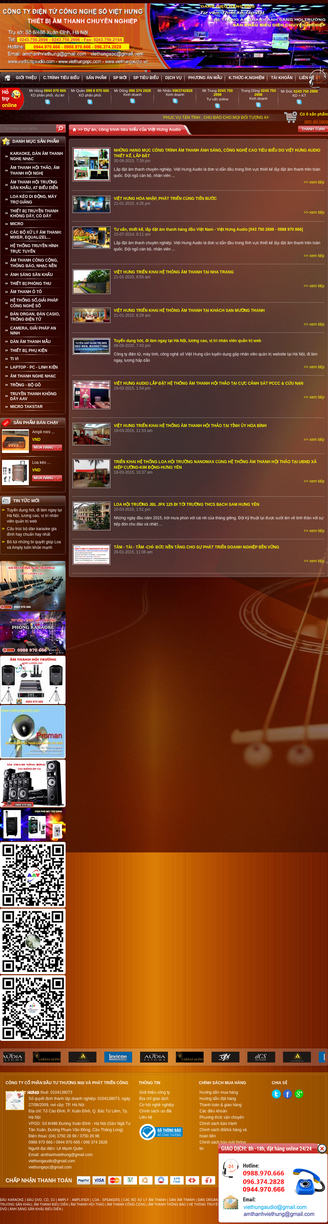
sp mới (120, 77)
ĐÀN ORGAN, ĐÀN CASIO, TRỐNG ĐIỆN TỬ (35, 317)
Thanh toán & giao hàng (220, 1105)
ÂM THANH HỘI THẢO (87, 1204)
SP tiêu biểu (145, 77)
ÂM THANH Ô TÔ (26, 292)
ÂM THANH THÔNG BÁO (167, 1204)
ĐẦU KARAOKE (12, 1200)
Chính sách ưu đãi (155, 1111)
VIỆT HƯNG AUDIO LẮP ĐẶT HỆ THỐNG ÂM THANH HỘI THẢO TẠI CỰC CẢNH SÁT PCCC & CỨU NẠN (208, 383)
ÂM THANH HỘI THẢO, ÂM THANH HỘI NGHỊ (34, 170)
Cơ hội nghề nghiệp (156, 1105)
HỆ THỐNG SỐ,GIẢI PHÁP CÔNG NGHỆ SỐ (34, 303)
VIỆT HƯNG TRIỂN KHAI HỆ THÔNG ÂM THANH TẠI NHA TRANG (174, 272)
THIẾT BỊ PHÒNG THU (30, 283)
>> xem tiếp (314, 182)
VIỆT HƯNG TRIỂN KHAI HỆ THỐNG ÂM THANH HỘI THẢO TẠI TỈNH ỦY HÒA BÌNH (190, 425)
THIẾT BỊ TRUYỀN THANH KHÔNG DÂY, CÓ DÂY (34, 213)
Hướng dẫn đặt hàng (217, 1098)
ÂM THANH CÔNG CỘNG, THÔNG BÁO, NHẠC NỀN (34, 263)
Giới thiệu (26, 77)
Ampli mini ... (43, 432)
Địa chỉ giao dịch (154, 1098)
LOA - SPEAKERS (106, 1200)
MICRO (16, 224)
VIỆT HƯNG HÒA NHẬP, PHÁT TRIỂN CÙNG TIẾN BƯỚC (165, 198)
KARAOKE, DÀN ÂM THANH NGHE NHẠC (36, 156)
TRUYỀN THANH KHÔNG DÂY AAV (33, 396)
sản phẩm (96, 77)
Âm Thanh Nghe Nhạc (33, 376)
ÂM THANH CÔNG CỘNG (126, 1204)
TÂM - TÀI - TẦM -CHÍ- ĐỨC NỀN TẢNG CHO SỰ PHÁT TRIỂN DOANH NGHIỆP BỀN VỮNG (196, 547)
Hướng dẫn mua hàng (218, 1092)
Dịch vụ (173, 77)
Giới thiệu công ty (154, 1092)
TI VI (14, 358)
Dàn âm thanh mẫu (30, 341)
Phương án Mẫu (205, 77)
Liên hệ (306, 77)
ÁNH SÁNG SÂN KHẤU (31, 274)
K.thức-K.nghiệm (246, 77)
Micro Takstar (26, 406)
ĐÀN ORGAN (208, 1200)
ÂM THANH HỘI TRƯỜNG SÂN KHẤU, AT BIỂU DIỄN (34, 185)
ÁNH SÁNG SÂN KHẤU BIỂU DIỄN (35, 1209)
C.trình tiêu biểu (61, 77)
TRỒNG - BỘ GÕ (25, 385)
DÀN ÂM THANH (182, 1200)
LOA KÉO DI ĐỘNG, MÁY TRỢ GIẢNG (33, 199)
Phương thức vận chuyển (221, 1117)
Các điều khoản (213, 1111)
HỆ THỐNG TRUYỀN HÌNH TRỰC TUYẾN (34, 249)
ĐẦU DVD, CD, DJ (41, 1200)
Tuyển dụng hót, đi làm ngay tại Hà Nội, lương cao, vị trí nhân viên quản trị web (34, 516)
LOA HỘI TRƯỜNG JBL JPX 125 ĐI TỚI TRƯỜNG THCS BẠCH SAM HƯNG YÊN (186, 504)
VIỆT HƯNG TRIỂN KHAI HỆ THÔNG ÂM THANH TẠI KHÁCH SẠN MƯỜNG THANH (189, 310)
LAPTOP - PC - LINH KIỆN (34, 367)
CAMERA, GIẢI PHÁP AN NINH (33, 330)
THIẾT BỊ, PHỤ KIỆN (28, 350)
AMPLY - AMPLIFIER (73, 1200)
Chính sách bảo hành (218, 1123)
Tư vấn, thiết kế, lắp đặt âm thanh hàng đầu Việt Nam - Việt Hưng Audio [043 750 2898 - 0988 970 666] (208, 229)
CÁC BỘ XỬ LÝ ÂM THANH (144, 1200)
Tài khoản (282, 77)
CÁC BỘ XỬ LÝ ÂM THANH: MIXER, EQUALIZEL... (36, 235)
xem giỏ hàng (316, 121)
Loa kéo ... (41, 462)
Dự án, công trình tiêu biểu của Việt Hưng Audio (132, 129)
